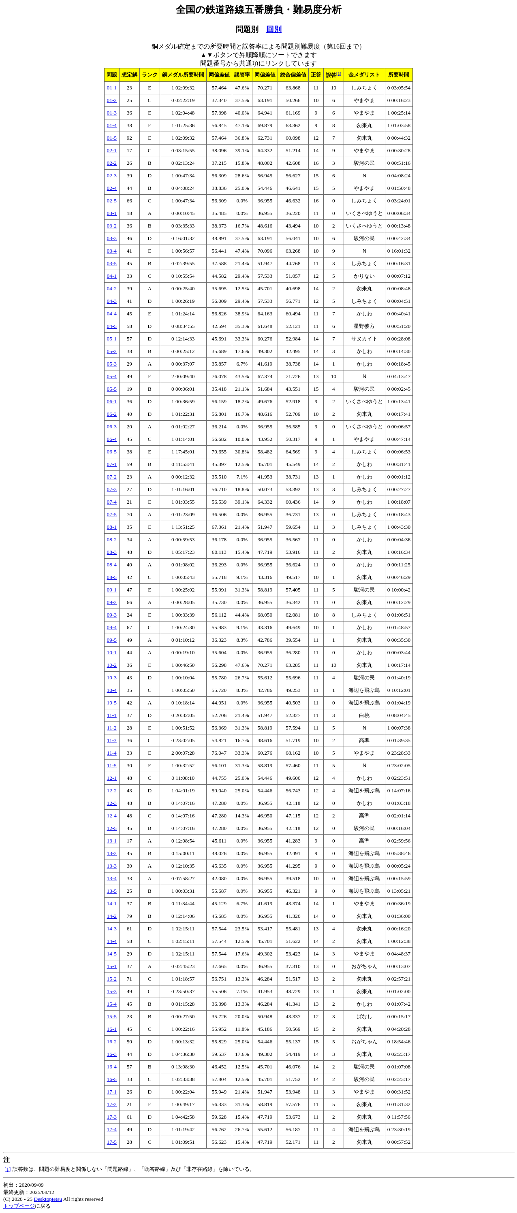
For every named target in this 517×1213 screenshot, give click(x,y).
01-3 (112, 113)
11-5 (112, 765)
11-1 (112, 715)
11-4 (112, 753)
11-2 (112, 728)
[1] (339, 73)
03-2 (112, 226)
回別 (274, 29)
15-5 (112, 1016)
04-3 (112, 301)
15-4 (112, 1004)
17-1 (112, 1092)
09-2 (112, 602)
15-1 (112, 966)
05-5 (112, 389)
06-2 (112, 414)
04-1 (112, 276)
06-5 (112, 452)
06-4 (112, 439)
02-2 (112, 163)
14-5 (112, 954)
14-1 (112, 903)
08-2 (112, 539)
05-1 (112, 339)
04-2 (112, 288)
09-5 (112, 640)
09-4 (112, 627)
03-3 (112, 238)
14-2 (112, 916)
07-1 (112, 464)
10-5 (112, 703)
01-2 (112, 100)
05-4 (112, 376)
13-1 (112, 841)
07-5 (112, 514)
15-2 (112, 979)
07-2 (112, 477)
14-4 (112, 941)
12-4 (112, 816)
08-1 (112, 527)
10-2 (112, 665)
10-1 (112, 652)
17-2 (112, 1104)
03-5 (112, 263)
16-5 (112, 1079)
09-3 (112, 615)
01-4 (112, 125)
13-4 (112, 878)
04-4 (112, 314)
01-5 (112, 138)
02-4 (112, 188)
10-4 (112, 690)
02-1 (112, 150)
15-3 (112, 991)
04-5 (112, 326)
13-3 (112, 866)
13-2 (112, 853)
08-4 (112, 565)
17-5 (112, 1142)
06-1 (112, 401)
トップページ (19, 1206)
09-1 (112, 590)
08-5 (112, 577)
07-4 (112, 502)
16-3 (112, 1054)
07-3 (112, 489)
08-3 (112, 552)
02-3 (112, 175)
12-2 (112, 790)
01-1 (112, 88)
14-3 (112, 929)
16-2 (112, 1041)
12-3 (112, 803)
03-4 (112, 251)
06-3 (112, 426)
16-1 (112, 1029)
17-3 (112, 1117)
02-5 (112, 201)
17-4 (112, 1129)
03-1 (112, 213)
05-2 (112, 351)
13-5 (112, 891)
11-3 (112, 740)
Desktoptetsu (48, 1199)
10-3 (112, 678)
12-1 (112, 778)
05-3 (112, 364)
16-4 (112, 1067)
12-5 (112, 828)
